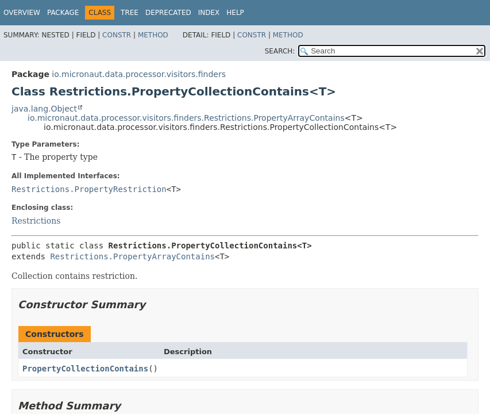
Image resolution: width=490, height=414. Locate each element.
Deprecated (168, 13)
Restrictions (35, 220)
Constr (116, 35)
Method (153, 35)
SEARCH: (280, 51)
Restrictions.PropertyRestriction (89, 189)
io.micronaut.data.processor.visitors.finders (139, 74)
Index (209, 13)
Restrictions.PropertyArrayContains (132, 256)
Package (63, 13)
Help (235, 13)
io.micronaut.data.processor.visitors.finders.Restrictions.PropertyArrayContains (186, 117)
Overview (21, 13)
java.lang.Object (44, 108)
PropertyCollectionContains (85, 368)
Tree (129, 13)
